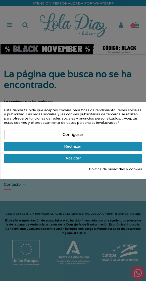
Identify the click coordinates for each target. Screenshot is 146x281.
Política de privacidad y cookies (115, 169)
